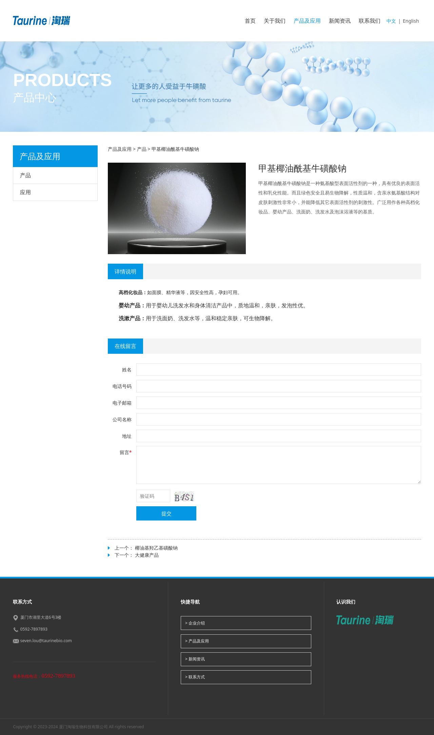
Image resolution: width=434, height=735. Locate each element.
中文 (391, 21)
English (411, 21)
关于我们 (274, 20)
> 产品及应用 (197, 641)
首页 (250, 20)
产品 (25, 175)
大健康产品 (147, 555)
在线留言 (125, 346)
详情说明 (125, 271)
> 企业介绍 (195, 623)
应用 (25, 192)
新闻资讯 (340, 20)
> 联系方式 (195, 677)
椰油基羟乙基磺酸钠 (156, 548)
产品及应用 (307, 20)
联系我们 (369, 20)
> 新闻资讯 (195, 659)
